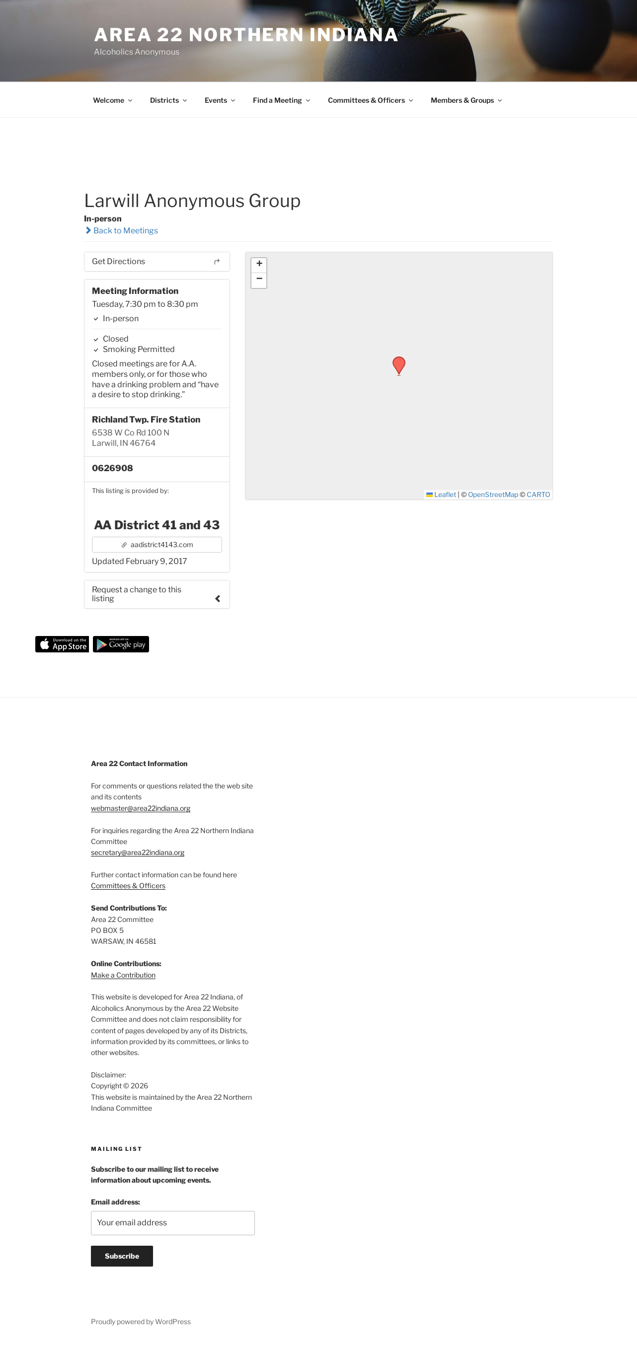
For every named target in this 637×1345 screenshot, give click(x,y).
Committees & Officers (371, 100)
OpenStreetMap (493, 494)
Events (221, 100)
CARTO (538, 494)
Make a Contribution (123, 975)
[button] (395, 359)
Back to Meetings (121, 230)
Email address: (115, 1202)
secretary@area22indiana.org (137, 852)
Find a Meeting (282, 100)
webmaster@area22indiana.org (140, 808)
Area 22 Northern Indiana (246, 35)
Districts (169, 100)
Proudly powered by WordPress (141, 1321)
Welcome (113, 100)
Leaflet (441, 494)
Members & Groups (467, 100)
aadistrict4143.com (157, 544)
